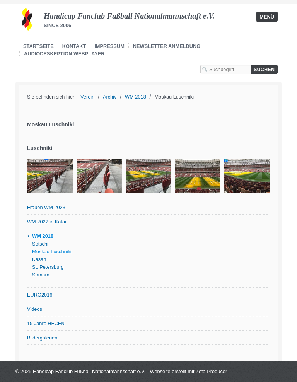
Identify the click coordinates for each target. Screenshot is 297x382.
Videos (34, 309)
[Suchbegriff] (225, 69)
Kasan (39, 259)
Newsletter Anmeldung (166, 46)
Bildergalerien (42, 338)
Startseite (38, 46)
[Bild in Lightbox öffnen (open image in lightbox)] (50, 176)
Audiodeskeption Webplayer (64, 53)
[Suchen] (264, 69)
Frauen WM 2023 (46, 207)
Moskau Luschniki (52, 251)
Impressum (109, 46)
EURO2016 (39, 295)
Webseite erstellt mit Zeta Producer (188, 371)
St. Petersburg (48, 267)
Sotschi (40, 244)
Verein (87, 97)
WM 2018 (42, 236)
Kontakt (74, 46)
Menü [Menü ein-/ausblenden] (266, 17)
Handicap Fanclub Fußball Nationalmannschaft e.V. (129, 16)
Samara (41, 275)
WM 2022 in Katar (47, 222)
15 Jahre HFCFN (46, 323)
